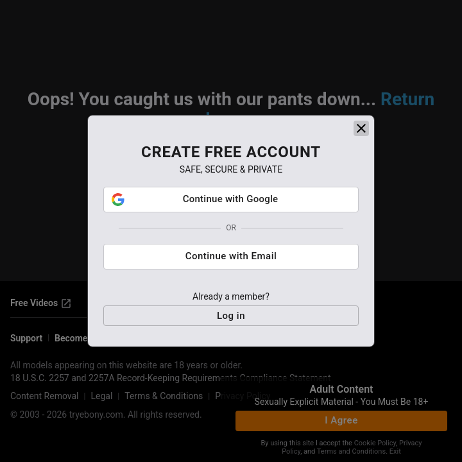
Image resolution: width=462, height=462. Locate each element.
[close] (361, 132)
